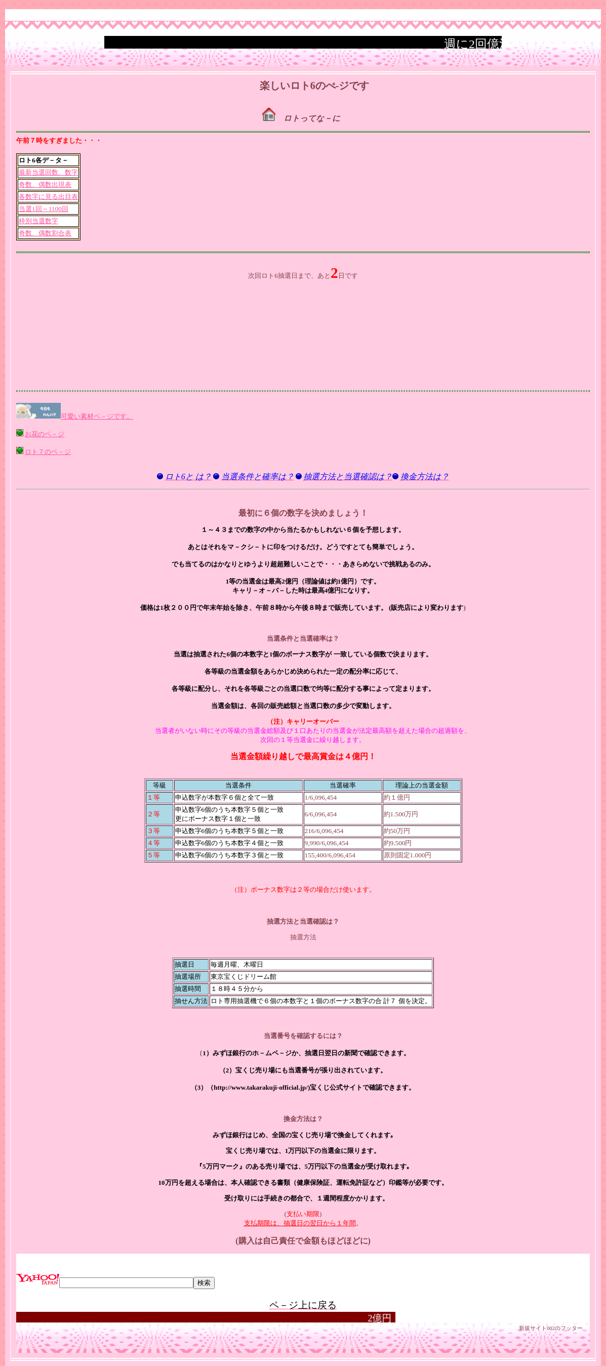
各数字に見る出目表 (48, 196)
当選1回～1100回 (43, 209)
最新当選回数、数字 (48, 172)
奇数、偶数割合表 (45, 233)
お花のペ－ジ (44, 434)
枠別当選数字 (38, 221)
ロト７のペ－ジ (48, 452)
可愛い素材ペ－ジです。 (97, 416)
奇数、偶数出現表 (45, 184)
